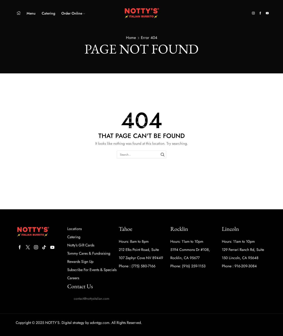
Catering (48, 13)
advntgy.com (99, 322)
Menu (31, 13)
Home (131, 37)
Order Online (73, 13)
